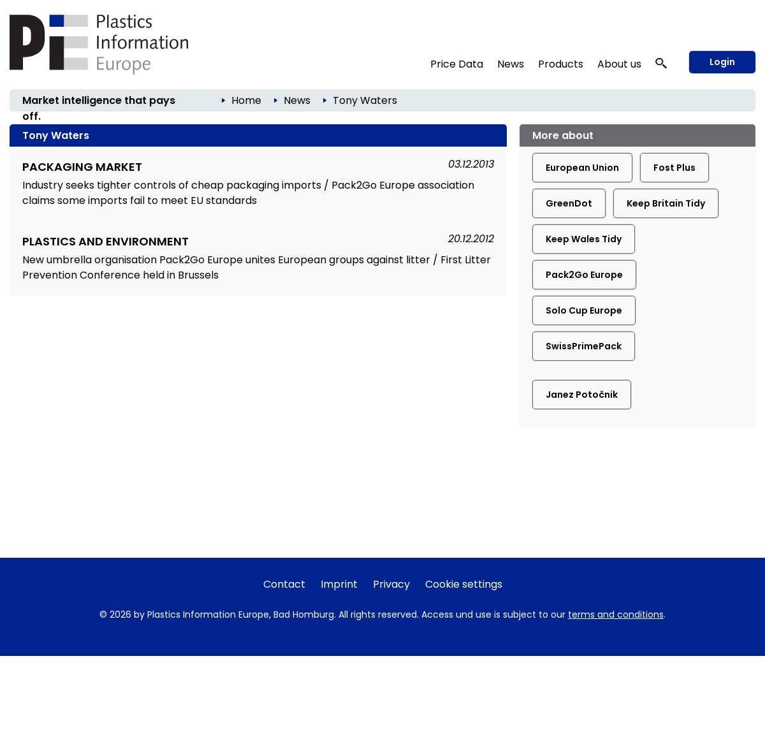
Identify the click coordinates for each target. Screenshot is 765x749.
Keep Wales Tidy (584, 239)
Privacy (391, 584)
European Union (582, 167)
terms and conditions (616, 614)
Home (246, 100)
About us (619, 64)
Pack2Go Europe (584, 274)
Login (722, 61)
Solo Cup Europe (584, 310)
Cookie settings (463, 584)
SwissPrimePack (584, 346)
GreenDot (569, 203)
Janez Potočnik (582, 394)
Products (560, 64)
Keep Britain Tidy (666, 203)
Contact (284, 584)
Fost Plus (674, 167)
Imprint (339, 584)
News (510, 64)
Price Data (456, 64)
